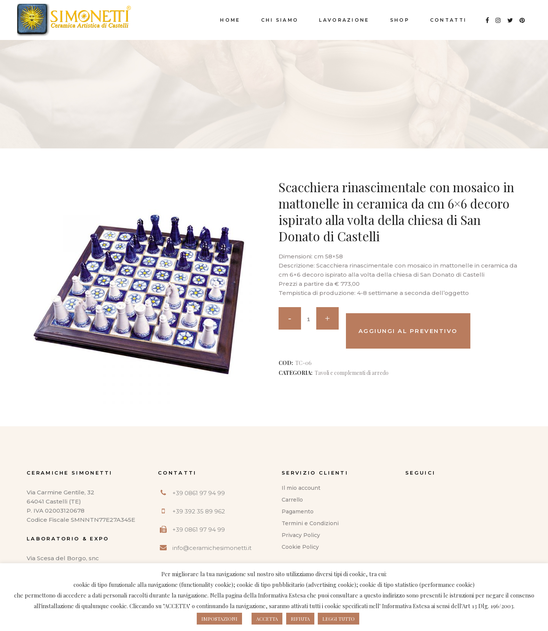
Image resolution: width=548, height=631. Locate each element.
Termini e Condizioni (310, 523)
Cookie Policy (300, 547)
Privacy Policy (301, 535)
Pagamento (298, 511)
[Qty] (309, 319)
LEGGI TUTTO (338, 618)
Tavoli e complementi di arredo (352, 372)
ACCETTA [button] (267, 618)
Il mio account (301, 488)
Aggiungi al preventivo (408, 331)
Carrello (292, 499)
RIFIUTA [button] (300, 618)
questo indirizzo (384, 595)
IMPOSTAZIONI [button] (219, 618)
